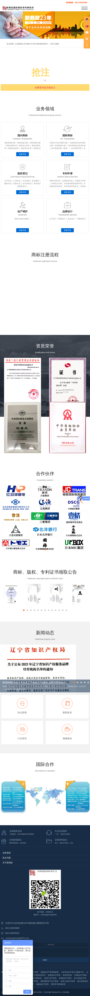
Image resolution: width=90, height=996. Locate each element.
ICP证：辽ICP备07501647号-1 (49, 992)
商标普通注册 (9, 143)
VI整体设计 (81, 219)
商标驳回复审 (13, 148)
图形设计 (62, 219)
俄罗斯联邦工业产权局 (49, 981)
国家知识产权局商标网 (49, 972)
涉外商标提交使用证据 (77, 145)
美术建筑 (35, 181)
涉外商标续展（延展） (60, 148)
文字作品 (8, 181)
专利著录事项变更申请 (73, 184)
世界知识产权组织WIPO (36, 975)
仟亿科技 (65, 992)
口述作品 (17, 181)
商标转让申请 (24, 145)
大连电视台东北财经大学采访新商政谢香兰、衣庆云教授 (37, 44)
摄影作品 (7, 184)
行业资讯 (22, 732)
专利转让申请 (56, 184)
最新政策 (67, 706)
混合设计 (71, 219)
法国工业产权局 (50, 978)
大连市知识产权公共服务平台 (72, 972)
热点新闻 (22, 706)
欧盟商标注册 (60, 145)
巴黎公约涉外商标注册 (58, 143)
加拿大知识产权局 (68, 981)
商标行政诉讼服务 (22, 219)
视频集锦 (67, 732)
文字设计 (52, 219)
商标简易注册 (35, 143)
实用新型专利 (67, 181)
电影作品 (17, 184)
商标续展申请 (11, 145)
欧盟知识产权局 (54, 975)
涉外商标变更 (76, 148)
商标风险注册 (22, 143)
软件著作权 (27, 184)
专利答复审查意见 (71, 186)
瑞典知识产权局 (42, 984)
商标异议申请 (26, 148)
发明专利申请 (54, 181)
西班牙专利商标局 (58, 984)
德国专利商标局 (35, 978)
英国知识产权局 (65, 978)
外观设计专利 (80, 181)
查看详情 (22, 154)
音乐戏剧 (26, 181)
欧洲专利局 (67, 975)
